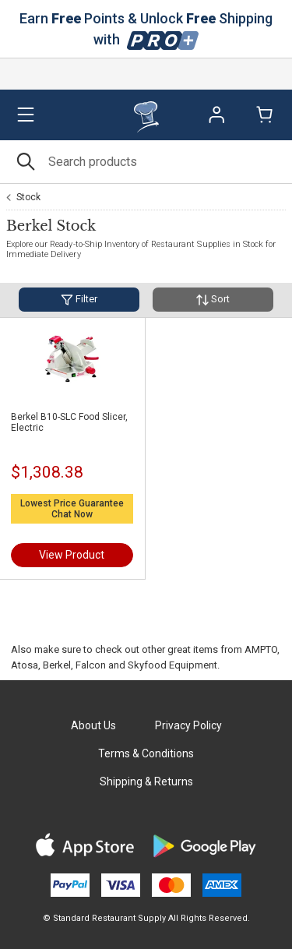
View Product (71, 555)
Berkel (57, 665)
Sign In (216, 114)
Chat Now (72, 514)
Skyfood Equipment (172, 665)
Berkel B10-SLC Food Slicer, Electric (69, 422)
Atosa (24, 665)
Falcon (91, 665)
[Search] (146, 161)
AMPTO (261, 649)
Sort (213, 299)
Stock (28, 197)
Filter (79, 299)
